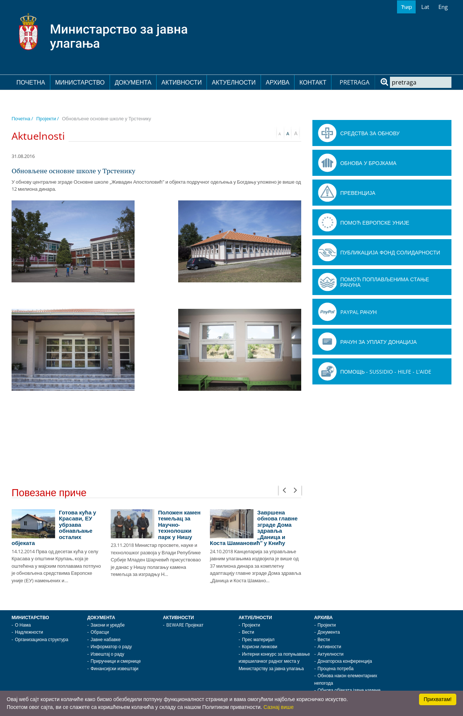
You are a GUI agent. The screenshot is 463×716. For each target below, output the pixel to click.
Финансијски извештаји (114, 668)
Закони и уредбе (108, 625)
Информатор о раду (111, 646)
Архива (278, 82)
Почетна (30, 82)
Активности (181, 82)
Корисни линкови (259, 646)
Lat (425, 6)
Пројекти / (47, 118)
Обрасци (100, 632)
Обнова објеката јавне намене (349, 690)
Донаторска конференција (345, 661)
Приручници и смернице (116, 661)
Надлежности (29, 632)
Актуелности (233, 82)
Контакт (312, 82)
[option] (57, 546)
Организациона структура (41, 639)
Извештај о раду (107, 654)
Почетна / (22, 118)
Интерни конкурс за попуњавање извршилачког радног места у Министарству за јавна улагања (274, 661)
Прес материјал (258, 639)
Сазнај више (279, 707)
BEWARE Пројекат (185, 625)
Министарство (80, 82)
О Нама (23, 625)
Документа (133, 82)
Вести (248, 632)
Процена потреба (336, 668)
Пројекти (251, 625)
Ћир (406, 6)
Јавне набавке (105, 639)
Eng (443, 6)
